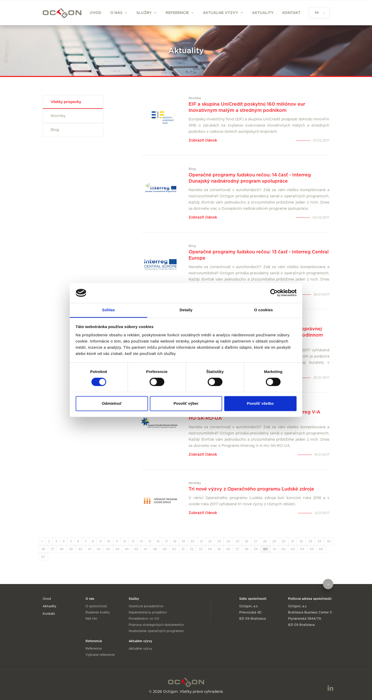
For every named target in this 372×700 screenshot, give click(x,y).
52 (191, 549)
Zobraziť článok (203, 140)
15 (149, 541)
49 (164, 549)
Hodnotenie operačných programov (156, 631)
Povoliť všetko (260, 403)
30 (284, 541)
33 (310, 541)
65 (312, 549)
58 (247, 549)
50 (174, 549)
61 (274, 549)
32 (301, 541)
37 (52, 549)
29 (274, 541)
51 (183, 549)
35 (328, 541)
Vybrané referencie (100, 654)
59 (256, 549)
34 (319, 541)
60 (265, 549)
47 (146, 549)
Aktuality (263, 13)
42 (98, 549)
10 (108, 541)
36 (43, 549)
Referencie (94, 648)
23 (219, 541)
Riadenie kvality (98, 612)
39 (71, 549)
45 (127, 549)
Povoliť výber (186, 403)
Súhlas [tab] (108, 310)
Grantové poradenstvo (146, 606)
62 (283, 549)
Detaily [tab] (186, 310)
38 (62, 549)
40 (80, 549)
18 (174, 541)
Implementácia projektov (148, 612)
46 (136, 549)
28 (265, 541)
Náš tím (91, 618)
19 (183, 541)
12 (124, 541)
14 (141, 541)
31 (292, 541)
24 (228, 541)
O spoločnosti (96, 606)
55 (219, 549)
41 (89, 549)
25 (237, 541)
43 (108, 549)
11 (117, 541)
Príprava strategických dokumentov (156, 624)
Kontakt (291, 13)
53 (201, 549)
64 (302, 549)
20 (192, 541)
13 (132, 541)
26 (247, 541)
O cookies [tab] (263, 310)
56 (228, 549)
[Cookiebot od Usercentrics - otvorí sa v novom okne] (274, 293)
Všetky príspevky (66, 102)
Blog (55, 130)
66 (321, 549)
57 (237, 549)
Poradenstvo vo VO (144, 618)
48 (155, 549)
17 (166, 541)
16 (158, 541)
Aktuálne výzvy (140, 648)
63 (293, 549)
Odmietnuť (112, 403)
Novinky (58, 116)
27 (256, 541)
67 (43, 556)
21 (201, 541)
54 (210, 549)
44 (117, 549)
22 (210, 541)
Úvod (95, 13)
